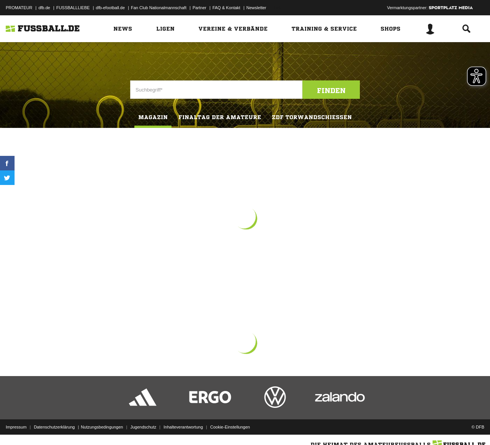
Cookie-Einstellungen (230, 427)
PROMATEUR (19, 7)
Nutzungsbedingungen (102, 427)
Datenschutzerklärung (54, 427)
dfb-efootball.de (110, 7)
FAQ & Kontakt (226, 7)
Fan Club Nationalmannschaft (158, 7)
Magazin (153, 117)
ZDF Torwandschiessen (312, 117)
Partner (199, 7)
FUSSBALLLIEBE (73, 7)
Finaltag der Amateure (219, 117)
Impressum (16, 427)
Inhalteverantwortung (183, 427)
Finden (331, 90)
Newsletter (256, 7)
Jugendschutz (143, 427)
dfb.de (44, 7)
